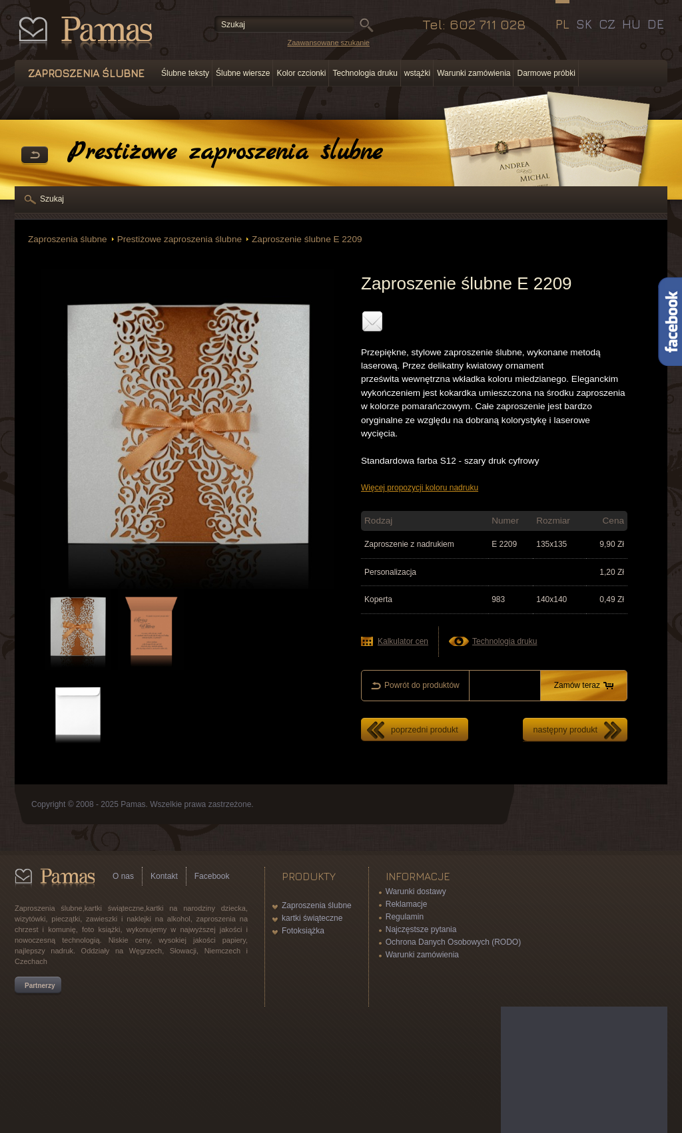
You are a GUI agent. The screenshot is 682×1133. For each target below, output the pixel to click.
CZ (607, 24)
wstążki (417, 73)
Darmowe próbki (546, 73)
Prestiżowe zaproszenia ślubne (179, 239)
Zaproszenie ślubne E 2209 (307, 239)
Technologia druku (364, 73)
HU (631, 24)
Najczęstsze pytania (421, 929)
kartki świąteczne (312, 918)
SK (584, 24)
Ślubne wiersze (243, 73)
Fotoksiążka (303, 930)
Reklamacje (407, 904)
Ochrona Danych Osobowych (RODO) (453, 942)
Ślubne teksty (185, 73)
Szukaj (52, 199)
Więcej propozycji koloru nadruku (419, 487)
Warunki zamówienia (473, 73)
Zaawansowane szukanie (328, 43)
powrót (34, 155)
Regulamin (405, 916)
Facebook (212, 876)
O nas (123, 876)
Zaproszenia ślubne (67, 239)
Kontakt (164, 876)
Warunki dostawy (416, 891)
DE (655, 24)
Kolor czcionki (301, 73)
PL (562, 24)
